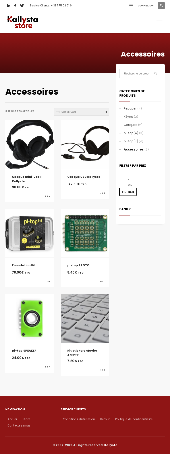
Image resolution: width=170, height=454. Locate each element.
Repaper (130, 108)
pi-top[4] (131, 133)
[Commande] (81, 112)
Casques (130, 125)
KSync (128, 116)
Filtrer (128, 192)
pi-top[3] (131, 141)
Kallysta (111, 445)
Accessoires (134, 149)
